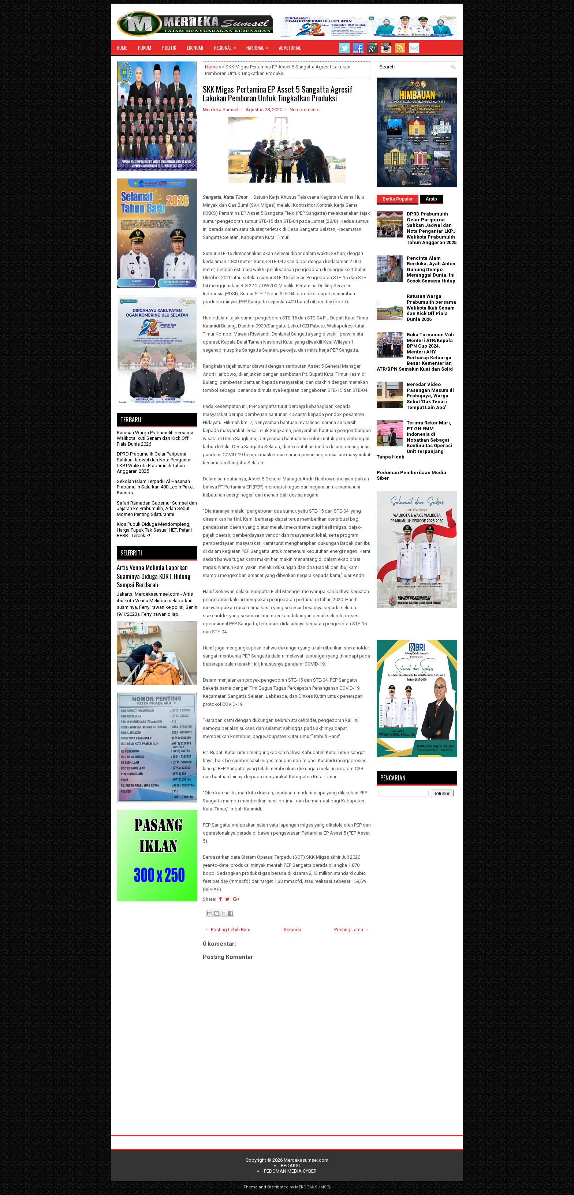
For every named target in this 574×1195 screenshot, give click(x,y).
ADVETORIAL (290, 47)
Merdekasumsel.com (306, 1160)
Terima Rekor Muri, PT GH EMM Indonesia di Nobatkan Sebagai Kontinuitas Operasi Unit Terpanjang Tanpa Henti (414, 440)
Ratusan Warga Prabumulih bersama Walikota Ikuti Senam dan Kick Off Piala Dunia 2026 (155, 438)
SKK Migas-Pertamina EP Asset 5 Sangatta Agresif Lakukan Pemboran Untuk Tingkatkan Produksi (278, 93)
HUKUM (144, 47)
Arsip (431, 199)
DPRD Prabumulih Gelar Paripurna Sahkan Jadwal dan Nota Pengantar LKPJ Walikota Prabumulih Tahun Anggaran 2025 (154, 462)
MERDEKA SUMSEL (313, 1187)
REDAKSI (290, 1165)
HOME (122, 47)
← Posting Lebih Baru (227, 929)
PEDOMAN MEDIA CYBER (290, 1171)
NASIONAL (259, 45)
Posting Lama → (351, 929)
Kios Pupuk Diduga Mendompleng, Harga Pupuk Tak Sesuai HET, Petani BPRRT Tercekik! (154, 529)
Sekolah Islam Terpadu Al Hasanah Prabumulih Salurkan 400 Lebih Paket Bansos (155, 487)
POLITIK (169, 47)
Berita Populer (398, 199)
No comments (305, 109)
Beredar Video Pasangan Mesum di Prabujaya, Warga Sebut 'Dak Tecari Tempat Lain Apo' (430, 396)
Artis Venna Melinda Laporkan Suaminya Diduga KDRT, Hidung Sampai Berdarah (153, 576)
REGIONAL (227, 45)
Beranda (292, 929)
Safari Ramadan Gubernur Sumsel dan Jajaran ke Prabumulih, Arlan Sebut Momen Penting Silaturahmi (157, 508)
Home (211, 67)
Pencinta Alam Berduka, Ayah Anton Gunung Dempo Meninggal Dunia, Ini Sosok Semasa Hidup (431, 269)
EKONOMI (195, 47)
